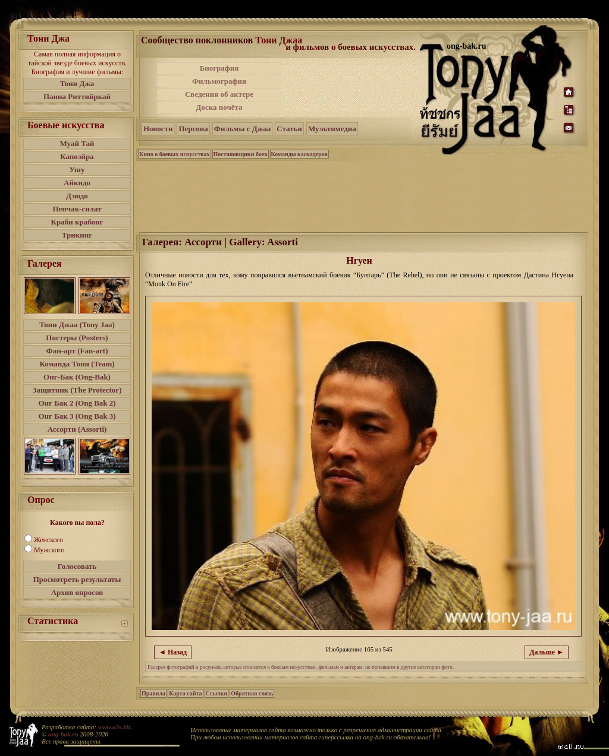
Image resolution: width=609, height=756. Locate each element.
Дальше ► (546, 652)
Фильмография (219, 81)
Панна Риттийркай (77, 96)
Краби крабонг (77, 221)
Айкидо (77, 182)
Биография (219, 68)
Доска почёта (219, 107)
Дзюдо (77, 195)
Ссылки (217, 693)
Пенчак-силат (76, 208)
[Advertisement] (351, 88)
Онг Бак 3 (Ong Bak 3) (76, 416)
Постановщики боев (241, 154)
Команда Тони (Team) (76, 363)
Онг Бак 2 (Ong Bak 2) (76, 402)
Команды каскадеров (299, 154)
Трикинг (77, 234)
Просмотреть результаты (77, 579)
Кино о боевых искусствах (174, 154)
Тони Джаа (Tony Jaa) (77, 324)
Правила (153, 693)
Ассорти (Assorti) (77, 429)
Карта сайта (185, 693)
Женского (48, 540)
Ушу (77, 169)
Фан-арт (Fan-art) (77, 350)
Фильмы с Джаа (242, 128)
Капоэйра (77, 156)
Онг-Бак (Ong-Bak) (77, 376)
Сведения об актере (219, 94)
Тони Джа (77, 83)
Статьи (289, 128)
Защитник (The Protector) (77, 389)
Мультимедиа (332, 128)
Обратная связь (252, 693)
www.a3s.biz (114, 726)
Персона (193, 128)
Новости (157, 128)
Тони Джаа (278, 40)
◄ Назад (173, 652)
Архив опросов (77, 592)
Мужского (49, 550)
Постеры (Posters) (77, 337)
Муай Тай (76, 143)
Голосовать (77, 566)
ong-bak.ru (63, 734)
